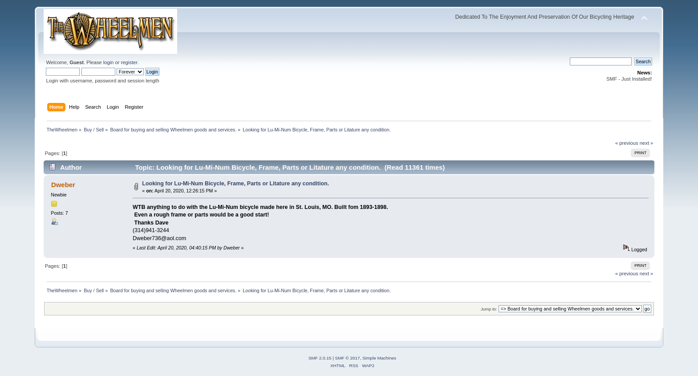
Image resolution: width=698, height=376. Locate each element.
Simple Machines (379, 358)
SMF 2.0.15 (320, 358)
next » (646, 143)
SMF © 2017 (347, 358)
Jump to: (489, 309)
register (129, 62)
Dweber (63, 184)
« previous (626, 143)
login (108, 62)
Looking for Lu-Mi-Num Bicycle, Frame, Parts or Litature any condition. (235, 183)
